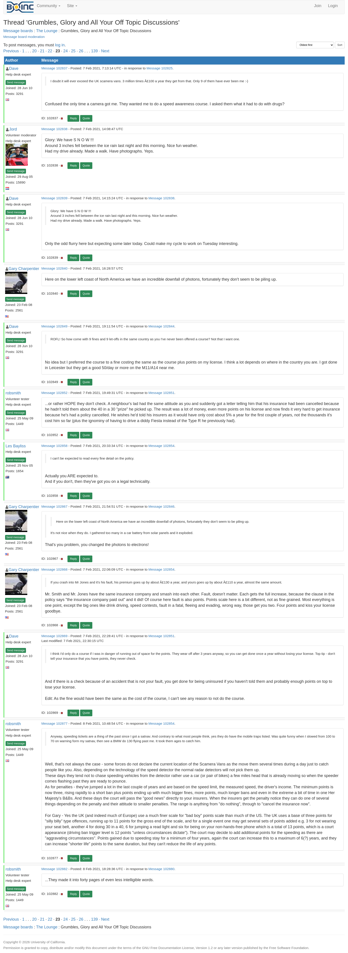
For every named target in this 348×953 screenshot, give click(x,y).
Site (72, 6)
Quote (86, 118)
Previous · (12, 51)
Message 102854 (161, 446)
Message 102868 (54, 569)
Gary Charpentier (24, 268)
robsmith (13, 393)
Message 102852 (54, 393)
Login (333, 6)
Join (317, 6)
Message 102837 (54, 68)
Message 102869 (54, 636)
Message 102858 (54, 446)
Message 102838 (54, 129)
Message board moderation (24, 37)
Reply (73, 118)
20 (34, 51)
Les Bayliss (16, 446)
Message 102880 (161, 869)
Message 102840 (54, 268)
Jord (13, 129)
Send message (16, 82)
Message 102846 (161, 506)
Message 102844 (161, 326)
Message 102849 (54, 326)
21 (42, 51)
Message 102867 (54, 506)
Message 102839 (54, 198)
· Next (104, 51)
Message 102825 (159, 68)
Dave (13, 68)
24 (65, 51)
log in (60, 45)
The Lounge (46, 31)
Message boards (18, 31)
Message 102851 (161, 393)
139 (94, 51)
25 (73, 51)
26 (81, 51)
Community (48, 6)
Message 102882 (54, 869)
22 (50, 51)
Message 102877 (54, 723)
